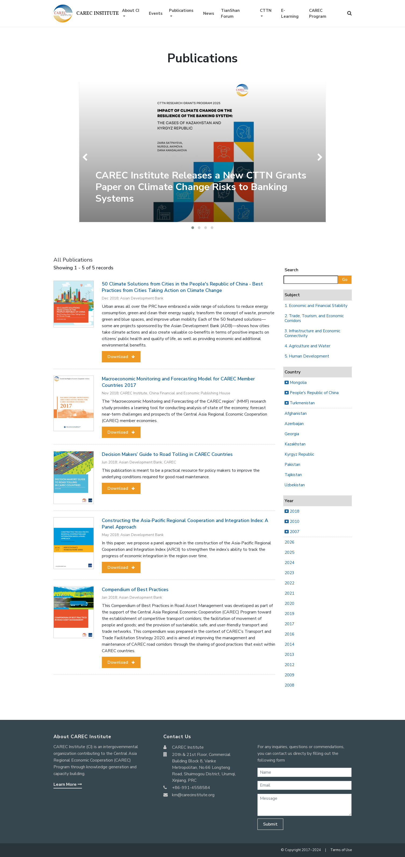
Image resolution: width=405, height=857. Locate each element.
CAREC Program (317, 13)
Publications (181, 10)
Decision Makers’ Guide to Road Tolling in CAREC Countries (167, 454)
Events (156, 13)
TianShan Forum (230, 13)
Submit (270, 824)
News (208, 13)
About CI (130, 10)
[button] (192, 227)
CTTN (265, 10)
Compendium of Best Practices (135, 589)
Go (344, 279)
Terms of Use (341, 850)
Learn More (67, 784)
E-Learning (290, 13)
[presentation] (86, 157)
